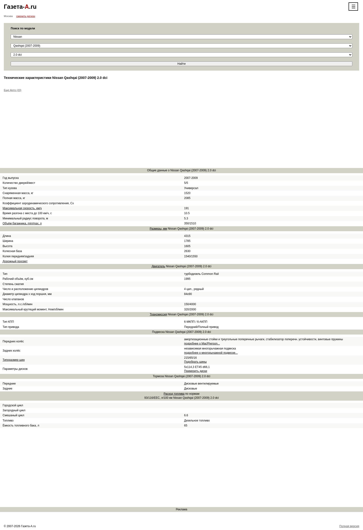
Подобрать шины (195, 361)
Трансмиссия (158, 314)
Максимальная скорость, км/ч (22, 208)
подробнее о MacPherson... (202, 343)
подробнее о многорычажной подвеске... (211, 352)
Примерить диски (195, 371)
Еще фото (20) (12, 90)
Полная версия (349, 526)
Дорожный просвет (15, 261)
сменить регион (25, 16)
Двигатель (158, 266)
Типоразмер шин (14, 360)
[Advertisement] (146, 131)
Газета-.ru (20, 6)
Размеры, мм (158, 228)
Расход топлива (173, 393)
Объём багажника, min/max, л (22, 223)
